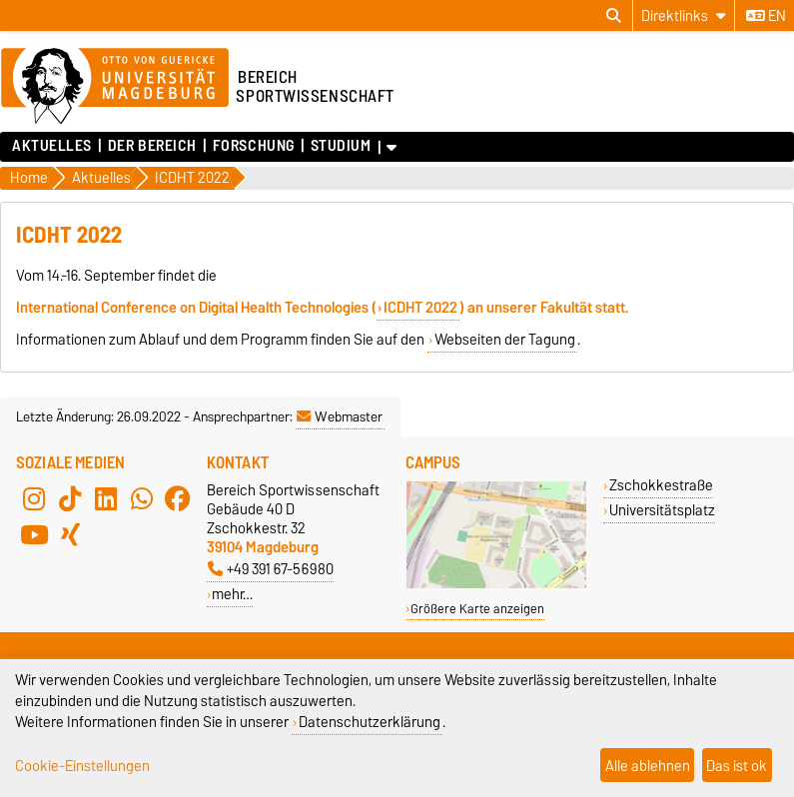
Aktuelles (52, 146)
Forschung (254, 146)
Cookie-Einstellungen (82, 765)
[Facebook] (178, 498)
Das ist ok (736, 765)
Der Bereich (152, 146)
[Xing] (70, 534)
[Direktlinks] (683, 15)
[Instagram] (34, 498)
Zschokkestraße (661, 484)
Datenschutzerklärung (369, 721)
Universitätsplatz (662, 509)
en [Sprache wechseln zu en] (766, 16)
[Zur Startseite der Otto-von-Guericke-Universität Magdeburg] (115, 87)
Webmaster (340, 416)
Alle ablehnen (647, 765)
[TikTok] (70, 498)
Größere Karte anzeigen (477, 608)
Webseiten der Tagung (504, 340)
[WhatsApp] (142, 498)
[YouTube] (34, 534)
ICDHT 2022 (420, 308)
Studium (341, 146)
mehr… (232, 593)
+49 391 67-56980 (271, 568)
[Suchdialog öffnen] (613, 16)
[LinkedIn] (106, 498)
